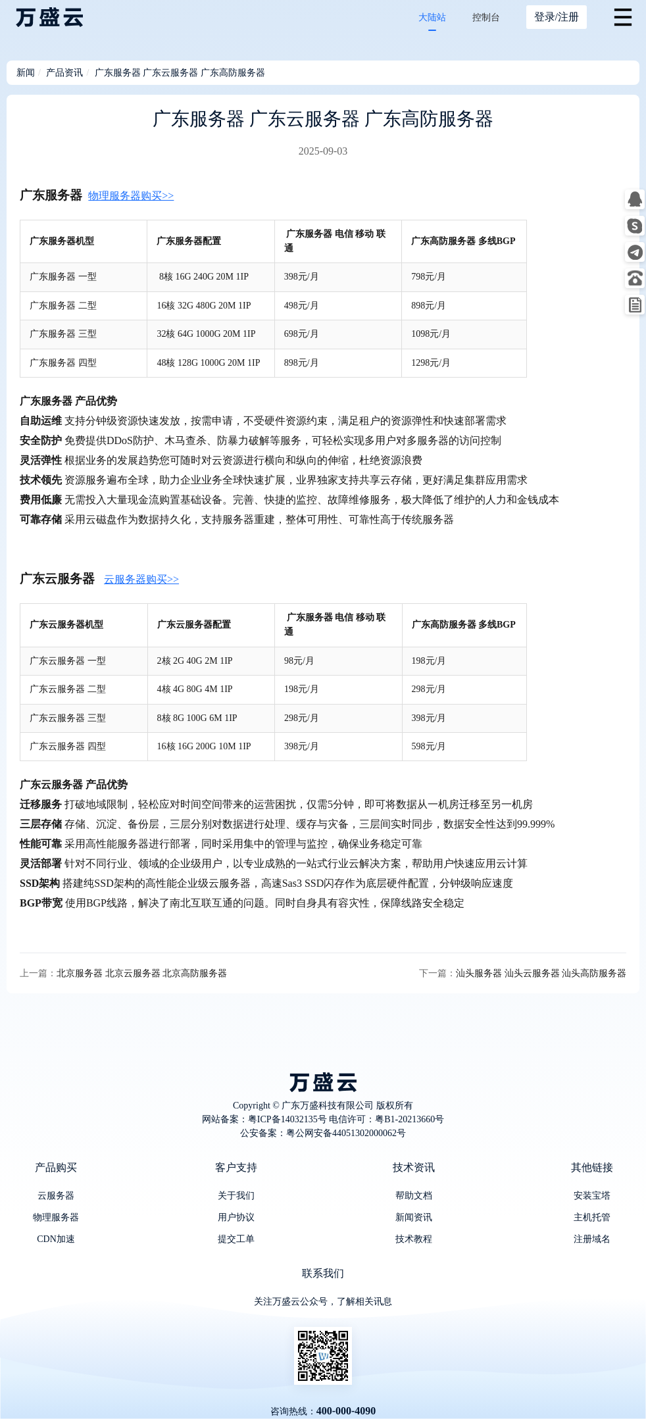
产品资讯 (64, 73)
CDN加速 (56, 1239)
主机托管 (592, 1217)
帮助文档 (413, 1196)
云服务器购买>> (141, 579)
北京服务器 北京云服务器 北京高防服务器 (142, 973)
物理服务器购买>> (131, 195)
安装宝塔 (592, 1196)
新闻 (25, 73)
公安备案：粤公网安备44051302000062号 (323, 1133)
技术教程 (413, 1239)
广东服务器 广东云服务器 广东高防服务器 (180, 73)
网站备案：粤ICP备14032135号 (264, 1119)
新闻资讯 (413, 1217)
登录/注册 (556, 16)
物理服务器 (56, 1217)
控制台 (486, 17)
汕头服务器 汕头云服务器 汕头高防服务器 (541, 973)
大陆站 (432, 17)
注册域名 (592, 1239)
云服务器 (55, 1196)
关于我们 (236, 1196)
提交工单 (236, 1239)
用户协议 (236, 1217)
